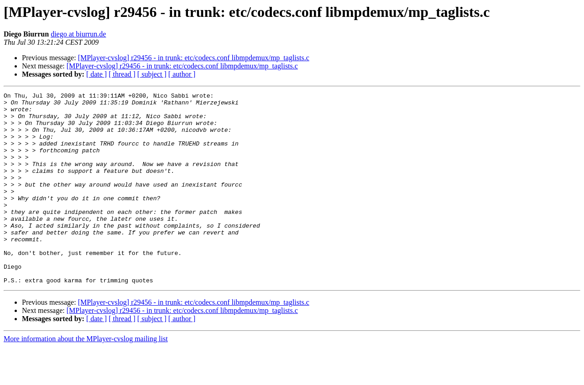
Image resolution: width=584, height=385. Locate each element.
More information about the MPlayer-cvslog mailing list (86, 377)
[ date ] (96, 74)
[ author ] (182, 74)
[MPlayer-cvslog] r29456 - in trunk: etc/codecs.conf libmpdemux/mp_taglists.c (193, 58)
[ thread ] (122, 74)
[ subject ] (152, 74)
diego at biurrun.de (78, 34)
